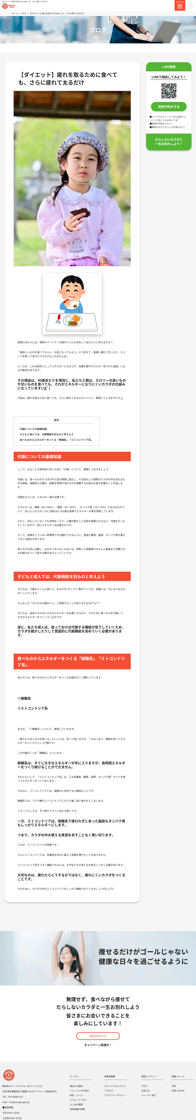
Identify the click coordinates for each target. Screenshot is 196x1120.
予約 (174, 1085)
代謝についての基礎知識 (33, 429)
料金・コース (76, 1095)
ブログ (144, 1085)
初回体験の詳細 (77, 1109)
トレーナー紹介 (148, 1095)
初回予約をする (169, 106)
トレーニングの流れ (79, 1090)
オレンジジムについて (115, 1085)
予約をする (180, 2)
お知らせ (145, 1090)
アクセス (108, 1090)
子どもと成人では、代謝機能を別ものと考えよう (47, 434)
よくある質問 (76, 1104)
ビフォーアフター (78, 1099)
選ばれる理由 (76, 1085)
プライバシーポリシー (115, 1095)
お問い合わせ (178, 1090)
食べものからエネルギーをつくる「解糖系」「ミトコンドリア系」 (56, 439)
